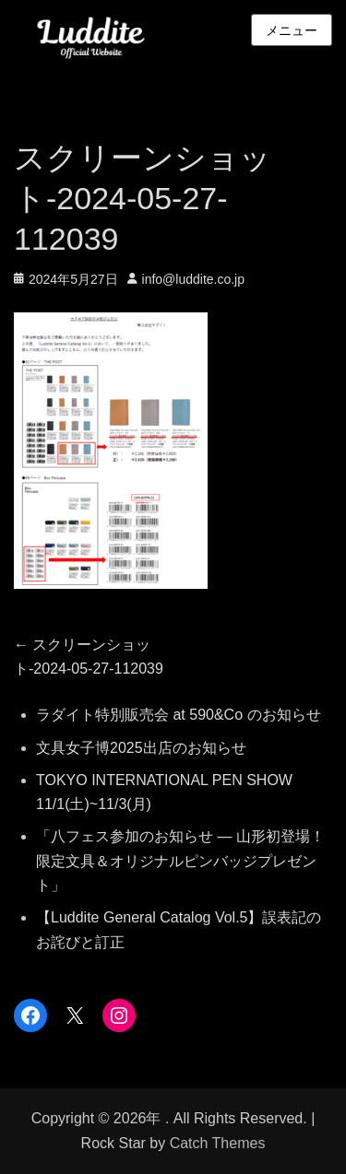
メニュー (291, 30)
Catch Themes (218, 1143)
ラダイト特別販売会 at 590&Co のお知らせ (178, 714)
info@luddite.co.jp (193, 279)
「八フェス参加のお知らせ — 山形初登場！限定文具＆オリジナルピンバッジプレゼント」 (180, 860)
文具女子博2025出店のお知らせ (141, 748)
